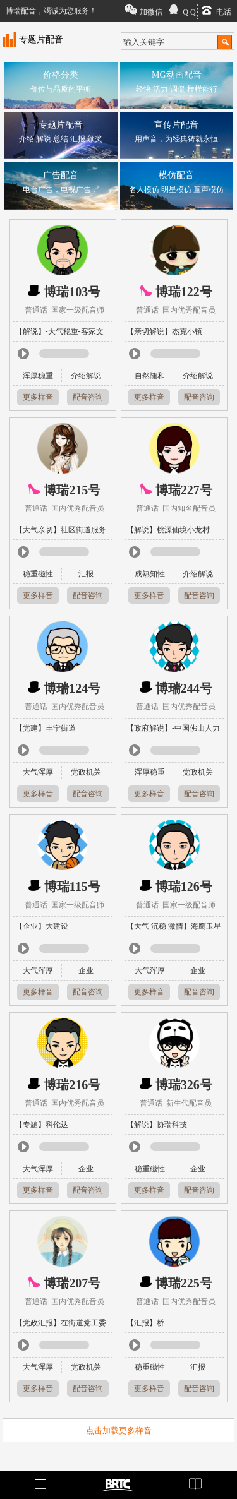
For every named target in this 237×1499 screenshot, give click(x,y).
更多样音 (38, 397)
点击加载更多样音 (119, 1430)
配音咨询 (88, 397)
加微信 (151, 12)
